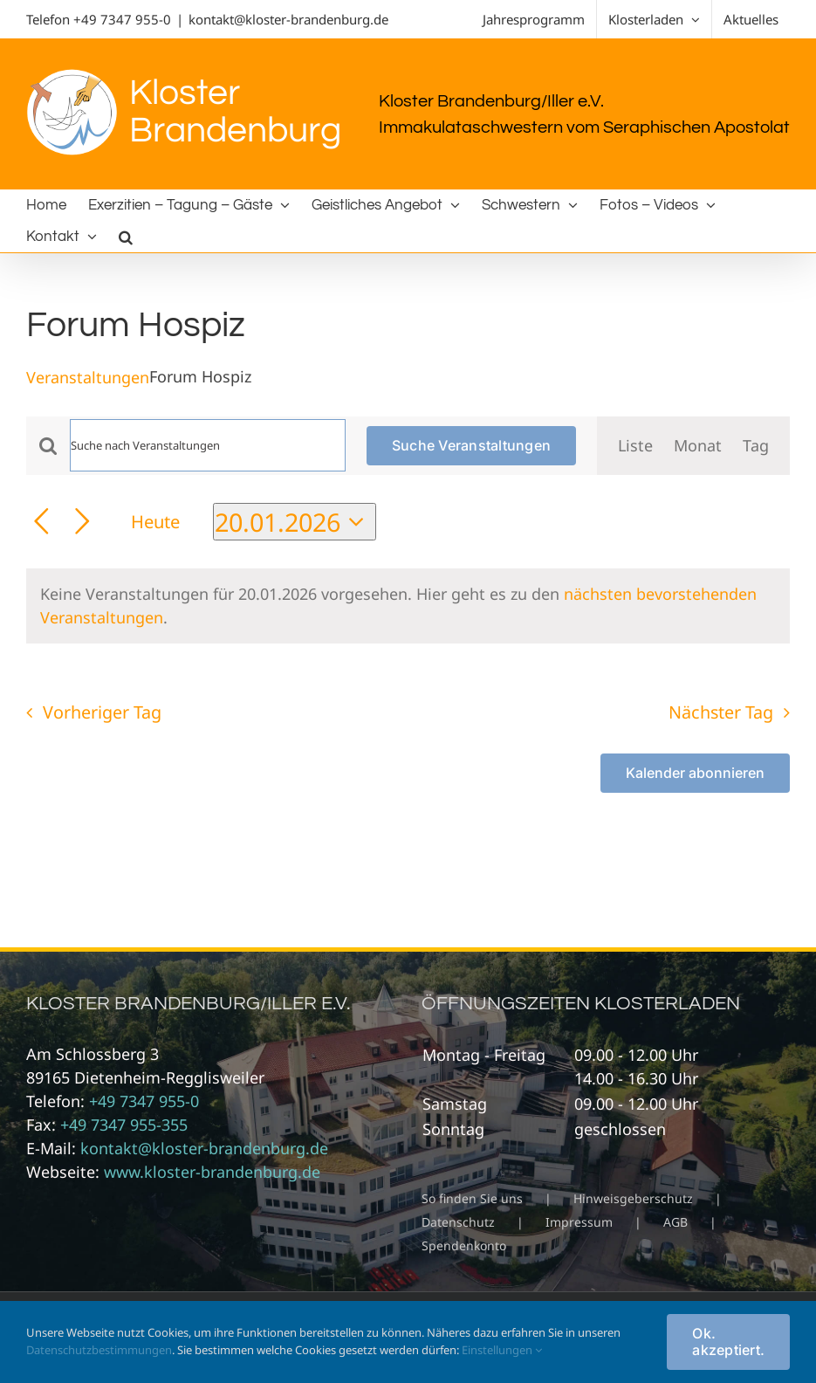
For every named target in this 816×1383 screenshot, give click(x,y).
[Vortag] (41, 521)
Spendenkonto (464, 1245)
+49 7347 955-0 (122, 19)
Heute (155, 521)
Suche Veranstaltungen (471, 445)
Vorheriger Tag (102, 712)
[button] (126, 236)
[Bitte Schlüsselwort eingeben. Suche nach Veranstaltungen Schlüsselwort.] (208, 445)
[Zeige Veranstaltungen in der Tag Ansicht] (756, 445)
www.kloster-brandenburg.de (212, 1171)
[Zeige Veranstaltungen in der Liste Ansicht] (635, 445)
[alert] (408, 605)
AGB (675, 1222)
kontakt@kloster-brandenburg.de (288, 19)
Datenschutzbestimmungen (99, 1350)
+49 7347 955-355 (124, 1124)
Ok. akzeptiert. (728, 1342)
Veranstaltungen (87, 377)
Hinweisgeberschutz (633, 1198)
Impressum (579, 1222)
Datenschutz (458, 1222)
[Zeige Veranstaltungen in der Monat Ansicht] (698, 445)
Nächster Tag (721, 712)
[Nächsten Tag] (82, 521)
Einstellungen (502, 1350)
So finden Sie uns (472, 1198)
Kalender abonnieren (695, 773)
